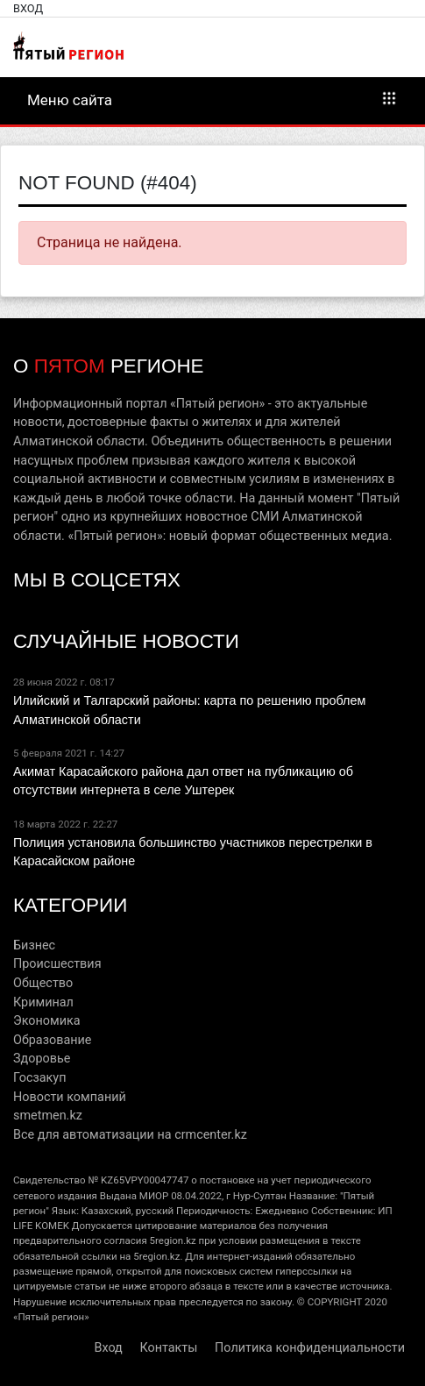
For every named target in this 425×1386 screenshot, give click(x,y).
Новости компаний (69, 1097)
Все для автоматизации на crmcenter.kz (130, 1134)
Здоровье (41, 1058)
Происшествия (57, 963)
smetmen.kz (47, 1115)
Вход (28, 8)
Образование (52, 1040)
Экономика (47, 1020)
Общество (43, 983)
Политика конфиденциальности (310, 1347)
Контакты (168, 1347)
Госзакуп (39, 1077)
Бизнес (34, 945)
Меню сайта (212, 99)
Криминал (43, 1002)
